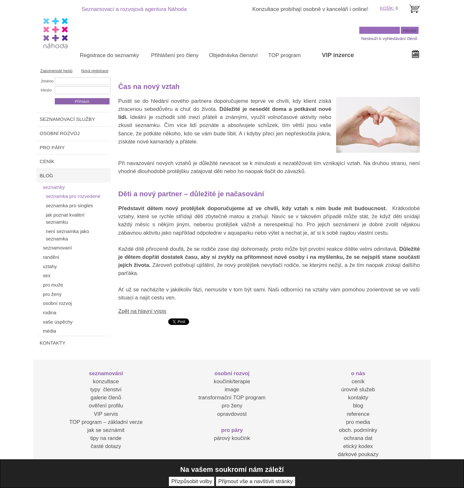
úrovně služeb (358, 389)
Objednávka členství (233, 55)
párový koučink (232, 438)
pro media (358, 422)
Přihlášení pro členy (174, 55)
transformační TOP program (232, 398)
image (232, 389)
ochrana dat (358, 438)
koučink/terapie (232, 381)
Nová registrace (95, 71)
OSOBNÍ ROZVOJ (60, 133)
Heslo (46, 90)
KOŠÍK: (387, 8)
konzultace (106, 381)
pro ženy (232, 406)
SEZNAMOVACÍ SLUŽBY (67, 119)
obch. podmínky (358, 430)
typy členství (105, 389)
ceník (358, 381)
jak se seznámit (106, 430)
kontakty (358, 398)
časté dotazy (106, 446)
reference (358, 414)
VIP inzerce (338, 55)
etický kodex (358, 446)
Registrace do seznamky (109, 55)
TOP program (284, 55)
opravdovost (232, 414)
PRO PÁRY (52, 147)
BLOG (46, 175)
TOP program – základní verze (106, 422)
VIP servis (106, 414)
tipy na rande (105, 438)
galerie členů (106, 398)
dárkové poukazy (358, 454)
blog (358, 406)
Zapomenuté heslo (56, 71)
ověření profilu (106, 406)
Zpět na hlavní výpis (142, 311)
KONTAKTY (52, 343)
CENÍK (47, 161)
